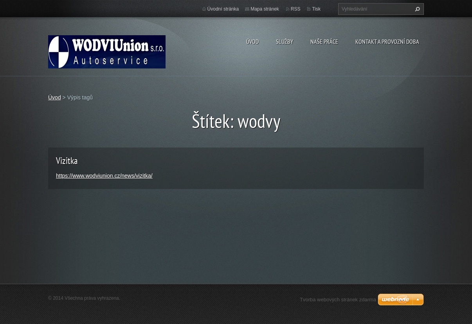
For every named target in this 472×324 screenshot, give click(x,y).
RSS (296, 9)
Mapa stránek (264, 9)
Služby (284, 41)
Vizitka (67, 161)
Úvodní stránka (223, 9)
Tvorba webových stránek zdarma (338, 299)
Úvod (252, 41)
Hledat (416, 9)
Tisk (316, 9)
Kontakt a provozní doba (387, 41)
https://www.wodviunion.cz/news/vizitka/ (104, 176)
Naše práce (324, 41)
